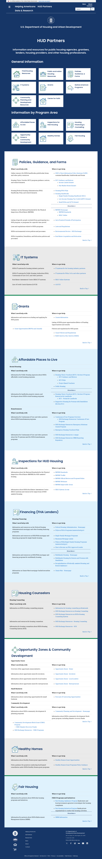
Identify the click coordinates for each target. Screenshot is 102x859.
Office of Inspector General (31, 856)
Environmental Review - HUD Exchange (68, 231)
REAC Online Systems (62, 279)
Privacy (53, 856)
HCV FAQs (62, 380)
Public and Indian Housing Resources (51, 74)
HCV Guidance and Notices (64, 180)
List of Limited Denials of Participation (68, 220)
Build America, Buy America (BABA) (67, 336)
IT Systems (20, 88)
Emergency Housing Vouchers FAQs (67, 430)
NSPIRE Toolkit (60, 475)
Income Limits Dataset (66, 182)
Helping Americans (25, 6)
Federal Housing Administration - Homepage (70, 527)
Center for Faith (50, 101)
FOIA (49, 856)
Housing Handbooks (62, 194)
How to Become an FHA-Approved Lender (69, 547)
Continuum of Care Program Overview (67, 417)
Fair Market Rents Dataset (67, 185)
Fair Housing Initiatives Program (66, 808)
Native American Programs (77, 88)
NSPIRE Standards (65, 212)
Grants (46, 88)
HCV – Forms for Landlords (68, 398)
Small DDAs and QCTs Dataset (69, 202)
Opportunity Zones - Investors (65, 674)
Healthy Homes (50, 138)
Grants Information (61, 317)
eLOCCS (57, 284)
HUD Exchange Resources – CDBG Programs (29, 730)
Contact (89, 6)
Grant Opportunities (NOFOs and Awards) (28, 329)
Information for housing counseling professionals (71, 608)
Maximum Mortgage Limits (64, 539)
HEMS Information (61, 817)
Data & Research (24, 10)
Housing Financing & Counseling (76, 125)
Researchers (28, 837)
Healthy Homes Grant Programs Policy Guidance (71, 765)
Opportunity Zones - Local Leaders (66, 679)
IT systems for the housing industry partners (70, 268)
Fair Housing (76, 138)
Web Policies (68, 856)
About (90, 4)
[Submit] (92, 9)
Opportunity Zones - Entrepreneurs (67, 684)
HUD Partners (45, 6)
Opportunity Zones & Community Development (21, 138)
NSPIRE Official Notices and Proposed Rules (69, 478)
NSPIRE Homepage (61, 210)
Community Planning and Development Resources (21, 101)
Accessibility (60, 856)
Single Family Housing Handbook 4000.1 (72, 196)
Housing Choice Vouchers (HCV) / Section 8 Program (72, 375)
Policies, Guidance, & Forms (76, 74)
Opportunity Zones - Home (64, 669)
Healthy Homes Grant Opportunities (67, 760)
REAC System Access (62, 489)
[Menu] (9, 6)
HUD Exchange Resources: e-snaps (66, 435)
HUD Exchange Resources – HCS (66, 626)
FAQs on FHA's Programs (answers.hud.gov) (69, 530)
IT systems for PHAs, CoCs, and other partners (70, 273)
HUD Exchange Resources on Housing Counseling (71, 611)
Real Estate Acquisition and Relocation (68, 236)
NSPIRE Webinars (61, 481)
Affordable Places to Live (23, 125)
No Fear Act (43, 856)
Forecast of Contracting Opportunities (67, 697)
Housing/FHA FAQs (61, 190)
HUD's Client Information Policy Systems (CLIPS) (71, 173)
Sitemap (75, 856)
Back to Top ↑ (87, 240)
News (84, 4)
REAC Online (63, 215)
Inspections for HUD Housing (50, 125)
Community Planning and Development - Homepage (72, 711)
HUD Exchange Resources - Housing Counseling (71, 621)
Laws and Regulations (62, 226)
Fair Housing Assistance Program (66, 801)
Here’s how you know (43, 1)
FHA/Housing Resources (22, 74)
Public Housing (60, 386)
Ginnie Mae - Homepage (63, 570)
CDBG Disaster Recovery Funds (26, 727)
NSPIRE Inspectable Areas (64, 484)
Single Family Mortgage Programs (66, 536)
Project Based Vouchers (67, 383)
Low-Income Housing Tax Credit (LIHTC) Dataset (75, 199)
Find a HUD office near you (73, 840)
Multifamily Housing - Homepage (66, 555)
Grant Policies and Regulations (65, 333)
